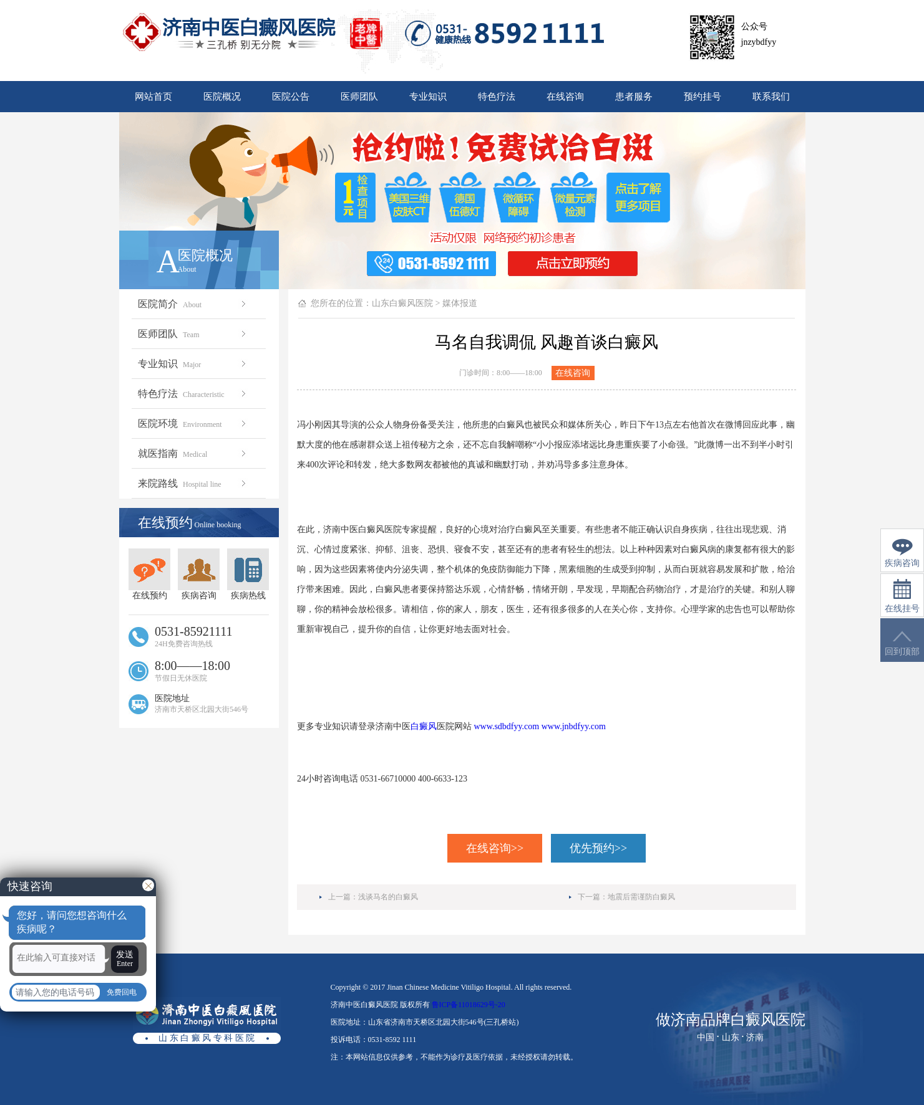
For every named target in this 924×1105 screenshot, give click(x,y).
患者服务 (634, 97)
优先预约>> (598, 848)
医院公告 (290, 97)
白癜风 (424, 726)
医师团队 (359, 97)
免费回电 (122, 992)
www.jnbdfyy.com (574, 726)
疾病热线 (248, 574)
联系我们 (771, 97)
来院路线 (193, 483)
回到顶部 (902, 643)
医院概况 (222, 97)
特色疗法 (496, 97)
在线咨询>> (494, 848)
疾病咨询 (199, 574)
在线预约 (149, 574)
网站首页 (153, 97)
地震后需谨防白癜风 (641, 896)
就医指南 (193, 453)
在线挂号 (902, 596)
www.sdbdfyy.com (507, 726)
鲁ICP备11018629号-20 (468, 1004)
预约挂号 (702, 97)
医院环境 (193, 423)
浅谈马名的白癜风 (388, 896)
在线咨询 (565, 97)
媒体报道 (459, 303)
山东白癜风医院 (402, 303)
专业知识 (428, 97)
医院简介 (193, 304)
